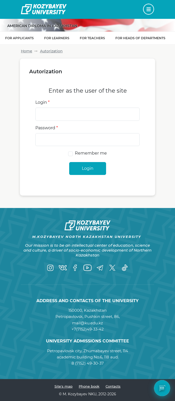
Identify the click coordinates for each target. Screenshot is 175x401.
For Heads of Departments (140, 38)
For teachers (92, 38)
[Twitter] (112, 268)
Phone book (89, 386)
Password (46, 127)
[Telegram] (100, 268)
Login (42, 102)
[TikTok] (125, 268)
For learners (56, 38)
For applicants (19, 38)
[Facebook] (75, 268)
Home (26, 51)
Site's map (63, 386)
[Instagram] (50, 268)
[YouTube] (87, 268)
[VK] (63, 268)
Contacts (113, 386)
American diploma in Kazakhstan (42, 25)
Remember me (91, 153)
